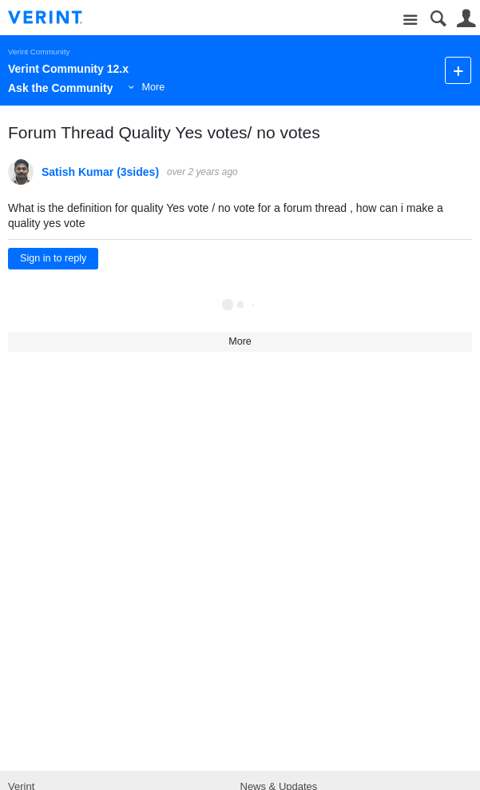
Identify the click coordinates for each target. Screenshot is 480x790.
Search (438, 19)
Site (410, 20)
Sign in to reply (53, 258)
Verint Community (38, 51)
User (466, 19)
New (458, 70)
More (153, 87)
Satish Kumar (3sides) (100, 172)
